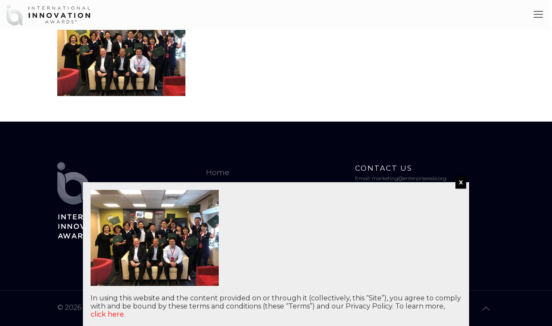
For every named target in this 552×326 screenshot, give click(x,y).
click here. (108, 314)
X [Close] (461, 182)
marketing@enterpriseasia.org (409, 178)
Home (217, 172)
